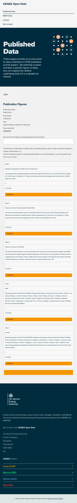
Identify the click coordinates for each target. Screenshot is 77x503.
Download (10, 194)
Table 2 (7, 328)
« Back (5, 94)
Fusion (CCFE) (9, 466)
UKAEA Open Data (14, 4)
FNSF (6, 288)
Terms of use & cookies (55, 499)
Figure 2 (7, 203)
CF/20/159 (8, 313)
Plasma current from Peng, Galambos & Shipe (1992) (19, 208)
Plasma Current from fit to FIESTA (14, 247)
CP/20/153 (7, 131)
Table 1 (7, 284)
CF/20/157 (8, 269)
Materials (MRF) (10, 472)
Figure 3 (7, 242)
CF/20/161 (8, 357)
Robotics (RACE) (10, 479)
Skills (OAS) (8, 485)
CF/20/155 (8, 227)
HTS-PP (7, 332)
